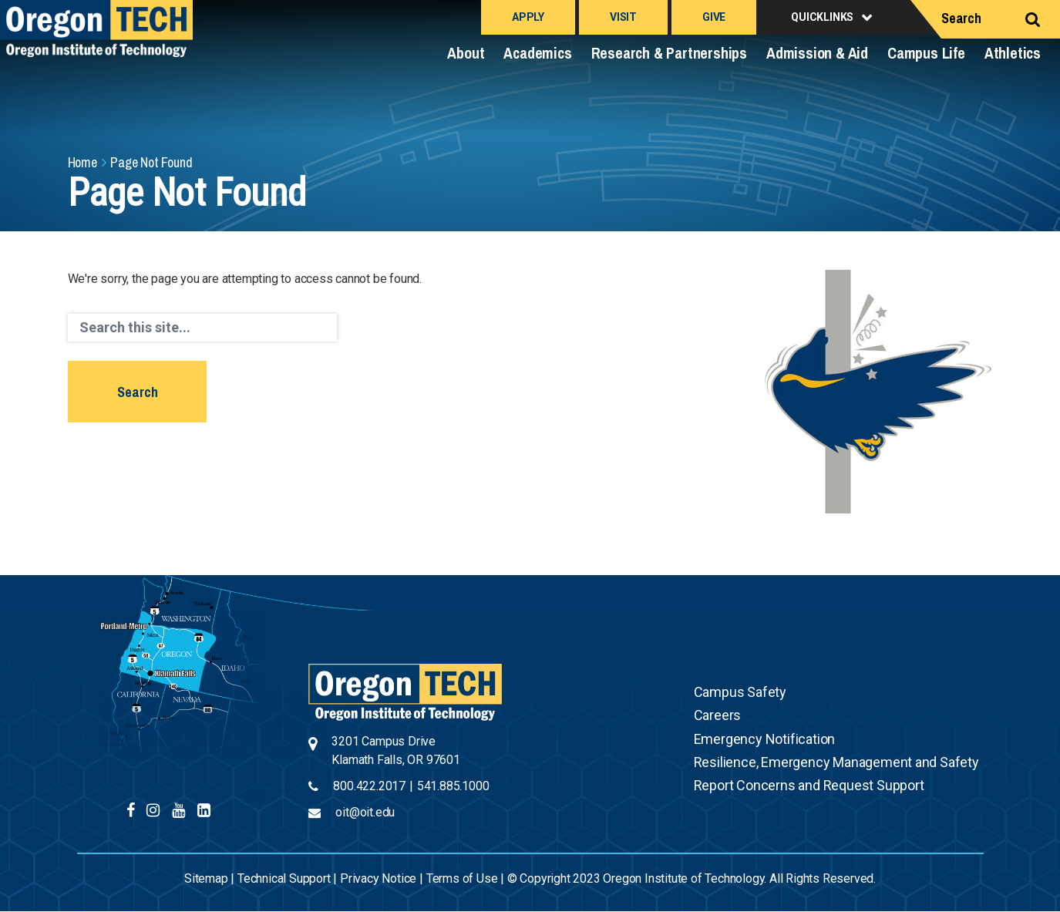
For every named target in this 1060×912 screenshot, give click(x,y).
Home (82, 162)
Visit (623, 17)
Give (713, 17)
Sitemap (206, 878)
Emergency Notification (765, 739)
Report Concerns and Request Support (809, 785)
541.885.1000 (453, 786)
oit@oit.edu (365, 812)
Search (961, 18)
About (465, 52)
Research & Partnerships (669, 52)
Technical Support (284, 878)
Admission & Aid (817, 52)
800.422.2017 (369, 786)
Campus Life (926, 52)
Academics (537, 52)
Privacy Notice (378, 878)
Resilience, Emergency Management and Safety (836, 762)
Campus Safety (740, 692)
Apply (528, 17)
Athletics (1012, 52)
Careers (718, 715)
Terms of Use (462, 878)
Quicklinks (822, 17)
